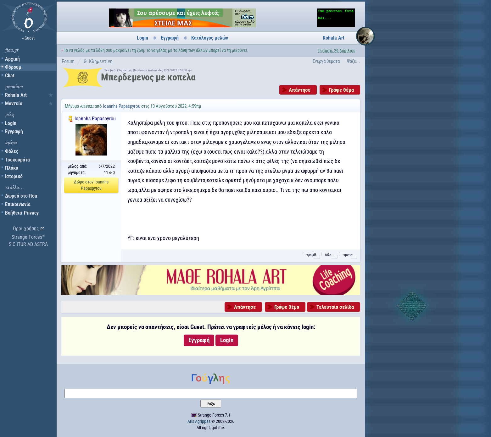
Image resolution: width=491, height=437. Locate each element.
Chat (9, 76)
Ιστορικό (14, 176)
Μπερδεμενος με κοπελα (148, 77)
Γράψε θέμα (341, 90)
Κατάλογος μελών (209, 38)
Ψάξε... (353, 61)
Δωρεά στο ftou (21, 196)
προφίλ (311, 255)
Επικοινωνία (18, 204)
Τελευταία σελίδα (335, 307)
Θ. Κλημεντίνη (98, 61)
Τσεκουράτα (17, 160)
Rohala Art (16, 95)
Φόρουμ (13, 67)
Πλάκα (11, 168)
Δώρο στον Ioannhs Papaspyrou (91, 185)
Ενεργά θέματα (326, 61)
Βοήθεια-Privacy (22, 213)
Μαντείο (13, 104)
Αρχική (12, 59)
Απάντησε (299, 90)
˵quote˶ (348, 255)
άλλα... (329, 255)
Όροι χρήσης (26, 229)
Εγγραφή (14, 131)
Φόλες (11, 151)
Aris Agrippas (198, 421)
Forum (68, 61)
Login (10, 123)
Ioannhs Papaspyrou (121, 106)
